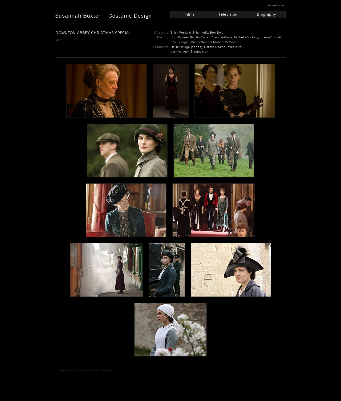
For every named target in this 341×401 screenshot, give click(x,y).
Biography (266, 14)
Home (271, 5)
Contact (280, 5)
